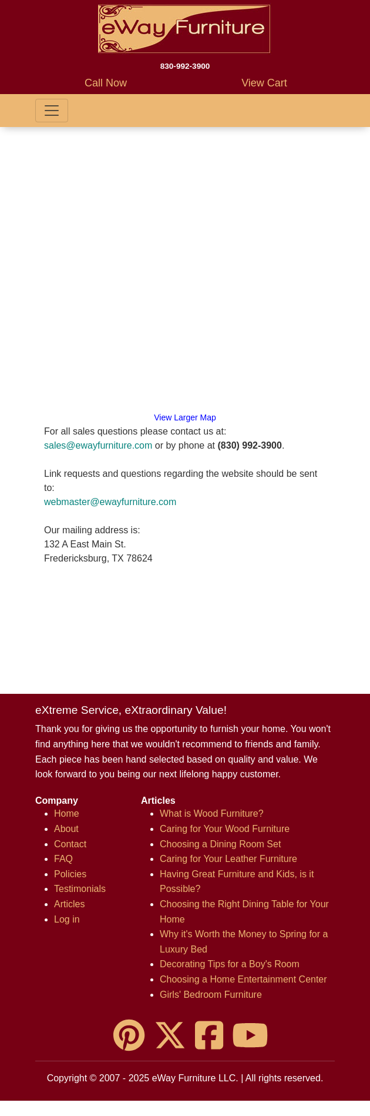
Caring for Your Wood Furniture (225, 829)
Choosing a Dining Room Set (220, 844)
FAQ (63, 859)
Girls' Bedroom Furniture (211, 995)
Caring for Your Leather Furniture (228, 859)
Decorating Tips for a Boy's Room (230, 964)
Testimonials (80, 889)
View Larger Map (185, 417)
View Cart (264, 83)
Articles (69, 904)
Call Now (106, 83)
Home (66, 813)
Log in (67, 919)
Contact (70, 844)
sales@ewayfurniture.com (98, 445)
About (66, 829)
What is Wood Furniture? (212, 813)
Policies (70, 874)
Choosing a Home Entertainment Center (243, 979)
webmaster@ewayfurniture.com (110, 502)
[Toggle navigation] (51, 110)
